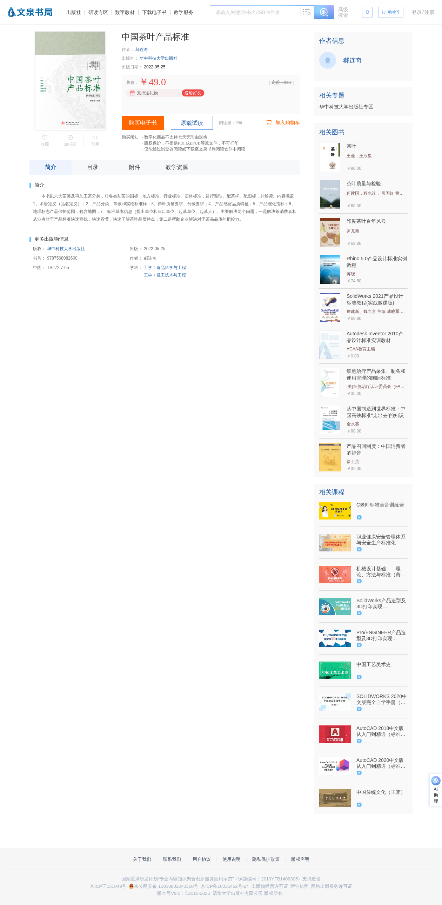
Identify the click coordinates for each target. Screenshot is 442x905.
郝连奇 (141, 49)
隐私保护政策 (266, 859)
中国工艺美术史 (373, 664)
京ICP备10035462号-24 (225, 886)
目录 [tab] (92, 167)
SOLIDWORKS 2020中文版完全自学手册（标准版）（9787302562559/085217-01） (381, 699)
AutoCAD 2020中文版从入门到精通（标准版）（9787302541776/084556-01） (381, 763)
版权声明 (300, 859)
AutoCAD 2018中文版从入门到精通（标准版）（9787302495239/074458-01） (381, 731)
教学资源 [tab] (177, 167)
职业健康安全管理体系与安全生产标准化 (381, 539)
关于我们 (142, 859)
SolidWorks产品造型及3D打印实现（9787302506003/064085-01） (381, 604)
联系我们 (172, 859)
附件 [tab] (134, 167)
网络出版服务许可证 (331, 886)
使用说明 (231, 859)
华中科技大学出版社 (159, 58)
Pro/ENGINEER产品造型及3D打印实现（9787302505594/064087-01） (381, 636)
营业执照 (299, 886)
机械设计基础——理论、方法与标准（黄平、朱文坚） (378, 572)
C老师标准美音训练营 (380, 505)
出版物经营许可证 (270, 886)
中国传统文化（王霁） (381, 792)
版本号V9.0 (168, 893)
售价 (130, 82)
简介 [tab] (50, 167)
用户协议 (202, 859)
